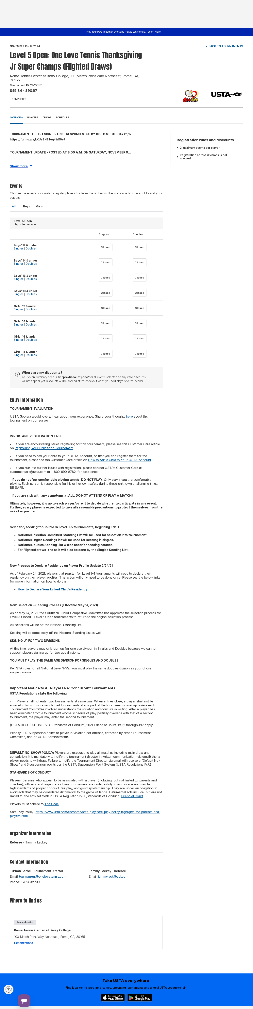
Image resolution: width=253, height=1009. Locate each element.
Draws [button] (47, 117)
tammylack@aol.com (113, 876)
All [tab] (14, 206)
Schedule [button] (62, 117)
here (129, 416)
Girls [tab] (39, 206)
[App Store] (113, 997)
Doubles (31, 248)
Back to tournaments (226, 46)
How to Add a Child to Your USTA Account (119, 460)
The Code (51, 804)
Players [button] (33, 117)
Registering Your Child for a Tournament (44, 448)
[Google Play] (139, 997)
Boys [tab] (26, 206)
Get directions (23, 943)
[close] (249, 32)
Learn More (154, 31)
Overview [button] (16, 117)
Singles (19, 248)
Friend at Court (132, 796)
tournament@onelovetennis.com (42, 876)
